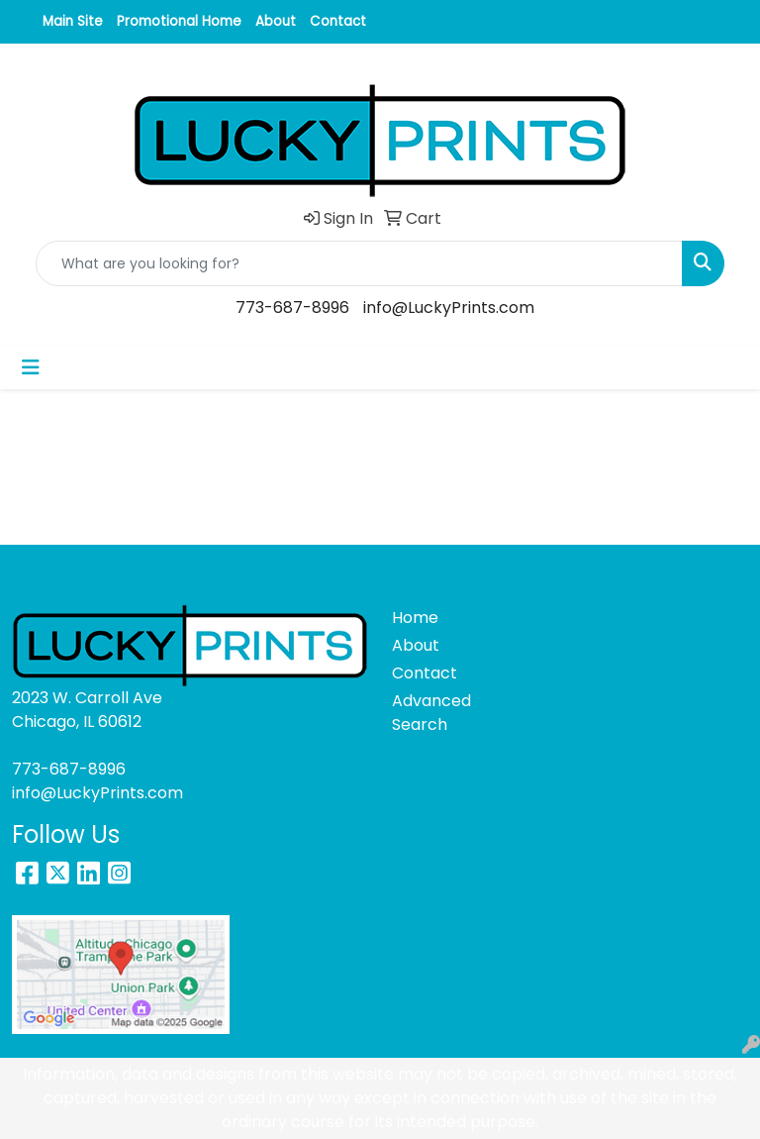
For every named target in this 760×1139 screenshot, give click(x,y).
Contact (338, 21)
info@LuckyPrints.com (448, 307)
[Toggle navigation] (30, 367)
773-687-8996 (292, 307)
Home (415, 617)
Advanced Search (427, 712)
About (275, 21)
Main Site (73, 21)
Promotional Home (179, 21)
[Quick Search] (359, 263)
